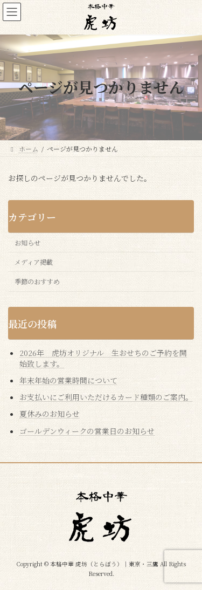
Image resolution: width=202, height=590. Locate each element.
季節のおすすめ (37, 281)
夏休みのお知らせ (49, 413)
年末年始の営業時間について (68, 380)
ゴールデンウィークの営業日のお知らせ (87, 430)
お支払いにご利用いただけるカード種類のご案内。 (106, 397)
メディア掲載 (34, 262)
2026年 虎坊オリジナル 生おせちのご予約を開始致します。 (103, 358)
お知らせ (27, 243)
